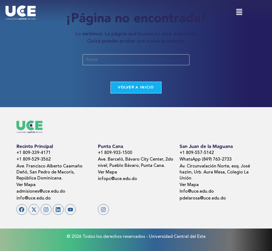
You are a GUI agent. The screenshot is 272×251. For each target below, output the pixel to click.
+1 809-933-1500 (115, 153)
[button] (239, 12)
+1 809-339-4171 (33, 153)
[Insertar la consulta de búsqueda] (136, 59)
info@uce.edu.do (33, 198)
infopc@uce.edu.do (117, 179)
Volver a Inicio (136, 87)
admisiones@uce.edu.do (40, 192)
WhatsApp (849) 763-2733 (206, 159)
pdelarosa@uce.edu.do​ (203, 198)
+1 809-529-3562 (33, 159)
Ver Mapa (26, 185)
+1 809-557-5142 (197, 153)
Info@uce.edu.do (197, 192)
